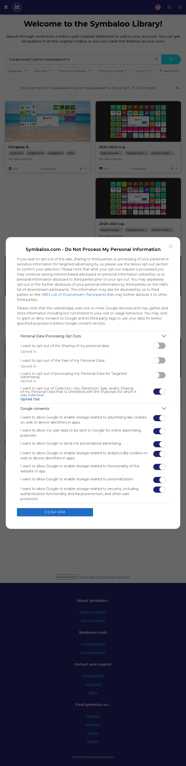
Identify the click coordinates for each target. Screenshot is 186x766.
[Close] (170, 246)
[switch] (159, 345)
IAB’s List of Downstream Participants (73, 294)
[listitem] (93, 336)
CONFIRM (55, 512)
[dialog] (93, 383)
